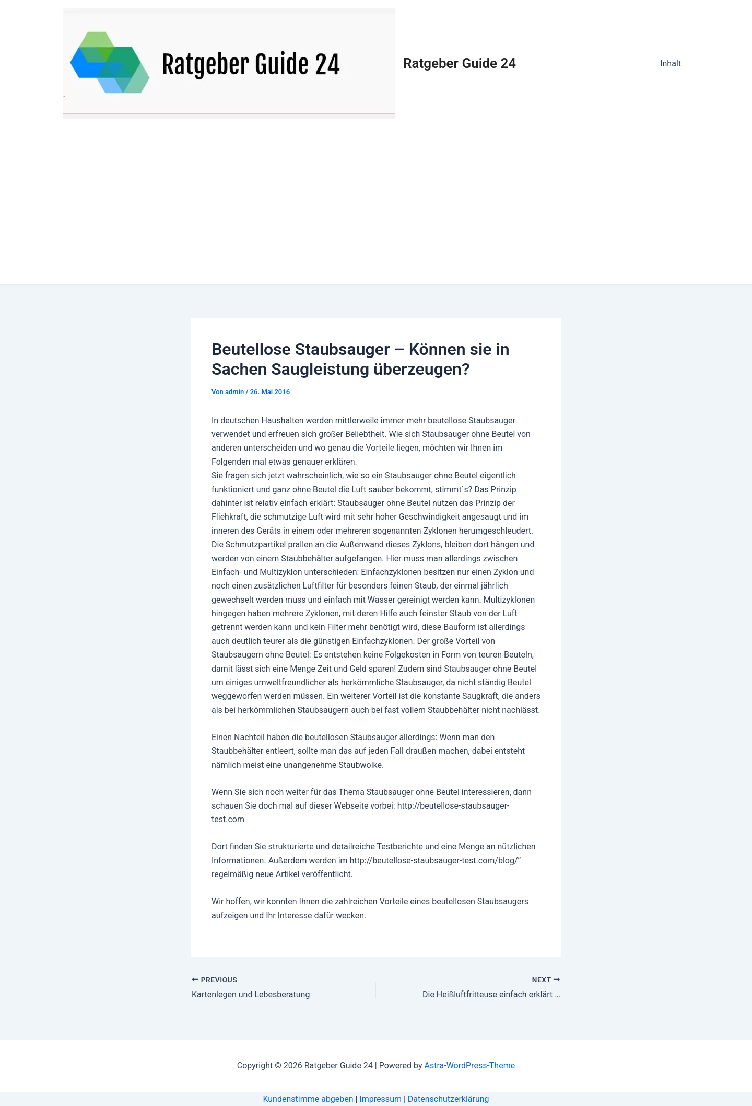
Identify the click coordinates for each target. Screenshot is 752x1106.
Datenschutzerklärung (448, 1099)
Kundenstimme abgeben (308, 1099)
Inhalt (670, 63)
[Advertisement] (376, 206)
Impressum (380, 1099)
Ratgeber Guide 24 (459, 63)
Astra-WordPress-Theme (469, 1065)
